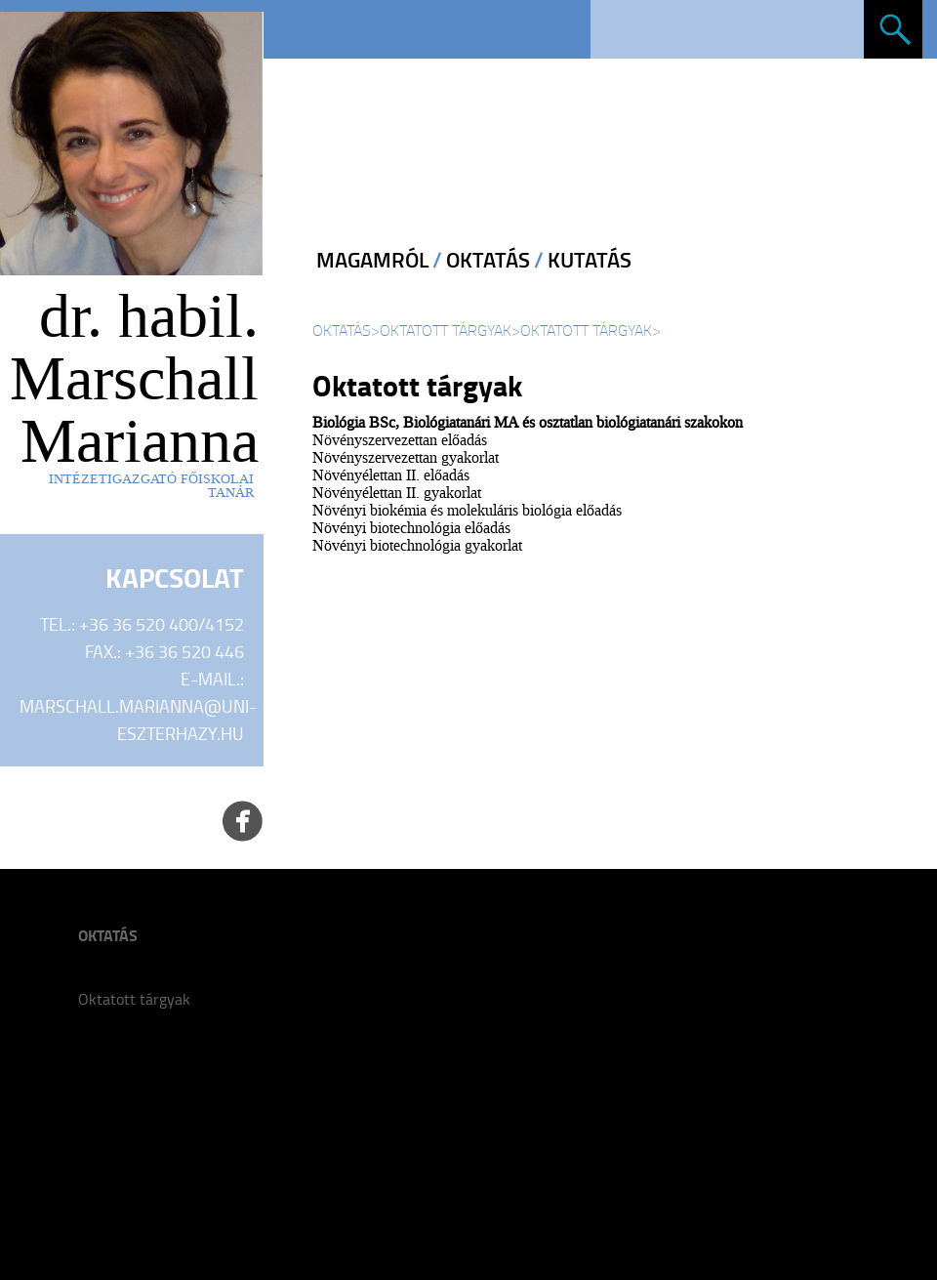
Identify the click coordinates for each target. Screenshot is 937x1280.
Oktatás (488, 259)
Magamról (372, 259)
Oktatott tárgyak (445, 330)
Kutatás (589, 259)
